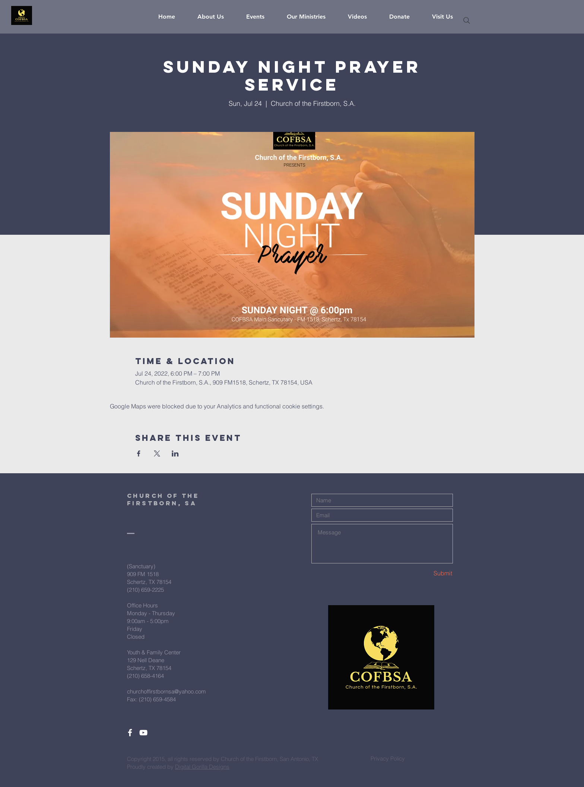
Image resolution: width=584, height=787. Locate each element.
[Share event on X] (157, 453)
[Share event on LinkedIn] (175, 453)
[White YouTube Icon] (143, 732)
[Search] (467, 20)
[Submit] (426, 573)
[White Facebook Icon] (130, 732)
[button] (216, 16)
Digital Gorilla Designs (202, 766)
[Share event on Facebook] (138, 453)
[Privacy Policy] (388, 758)
